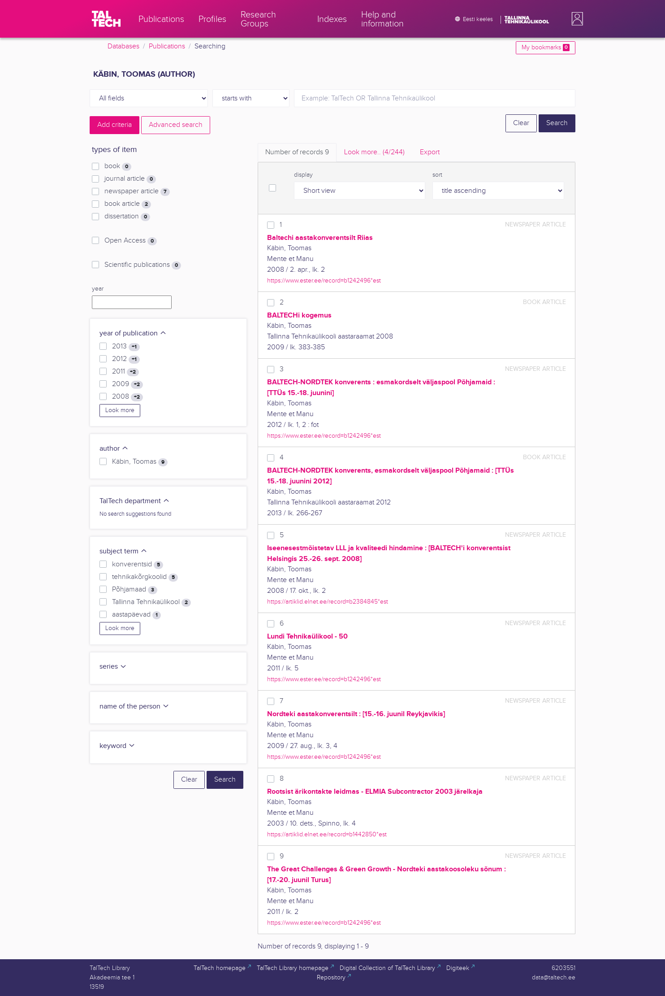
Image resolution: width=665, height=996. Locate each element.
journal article (130, 178)
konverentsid (137, 564)
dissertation (127, 216)
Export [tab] (430, 152)
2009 (127, 384)
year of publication (133, 333)
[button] (575, 19)
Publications (167, 46)
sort (437, 174)
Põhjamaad (134, 589)
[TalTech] (106, 18)
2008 (127, 396)
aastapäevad (136, 614)
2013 (126, 346)
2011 (125, 371)
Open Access (130, 240)
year (98, 288)
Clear (521, 123)
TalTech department (134, 501)
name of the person (134, 706)
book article (127, 204)
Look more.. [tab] (374, 152)
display (303, 174)
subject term (123, 551)
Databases (123, 46)
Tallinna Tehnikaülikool (151, 602)
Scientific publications (142, 265)
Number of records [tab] (297, 152)
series (113, 666)
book (117, 166)
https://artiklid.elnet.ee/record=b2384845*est (327, 601)
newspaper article (137, 191)
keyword (117, 746)
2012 (126, 359)
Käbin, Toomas (140, 461)
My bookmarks (546, 47)
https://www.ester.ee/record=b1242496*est (324, 280)
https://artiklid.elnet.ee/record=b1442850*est (327, 834)
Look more (119, 410)
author (114, 448)
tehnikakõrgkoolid (145, 577)
